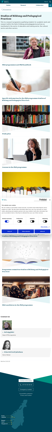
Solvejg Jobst (9, 332)
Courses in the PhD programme (14, 167)
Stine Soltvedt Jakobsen (13, 352)
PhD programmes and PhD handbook (16, 65)
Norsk (46, 1)
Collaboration (39, 5)
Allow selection (26, 231)
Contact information (26, 380)
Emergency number (26, 389)
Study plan (6, 134)
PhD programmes (7, 9)
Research (23, 5)
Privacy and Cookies (26, 395)
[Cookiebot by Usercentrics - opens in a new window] (40, 200)
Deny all (9, 231)
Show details (44, 226)
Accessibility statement (26, 393)
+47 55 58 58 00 (27, 384)
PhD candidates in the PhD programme (17, 305)
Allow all (42, 231)
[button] (50, 2)
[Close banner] (49, 199)
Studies (8, 5)
